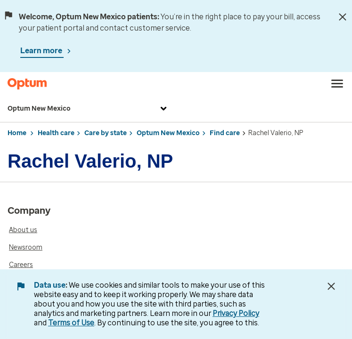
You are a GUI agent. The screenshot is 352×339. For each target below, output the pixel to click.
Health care (56, 133)
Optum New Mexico (88, 108)
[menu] (337, 84)
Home (17, 133)
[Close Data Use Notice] (331, 286)
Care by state (105, 133)
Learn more (42, 50)
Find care (225, 133)
